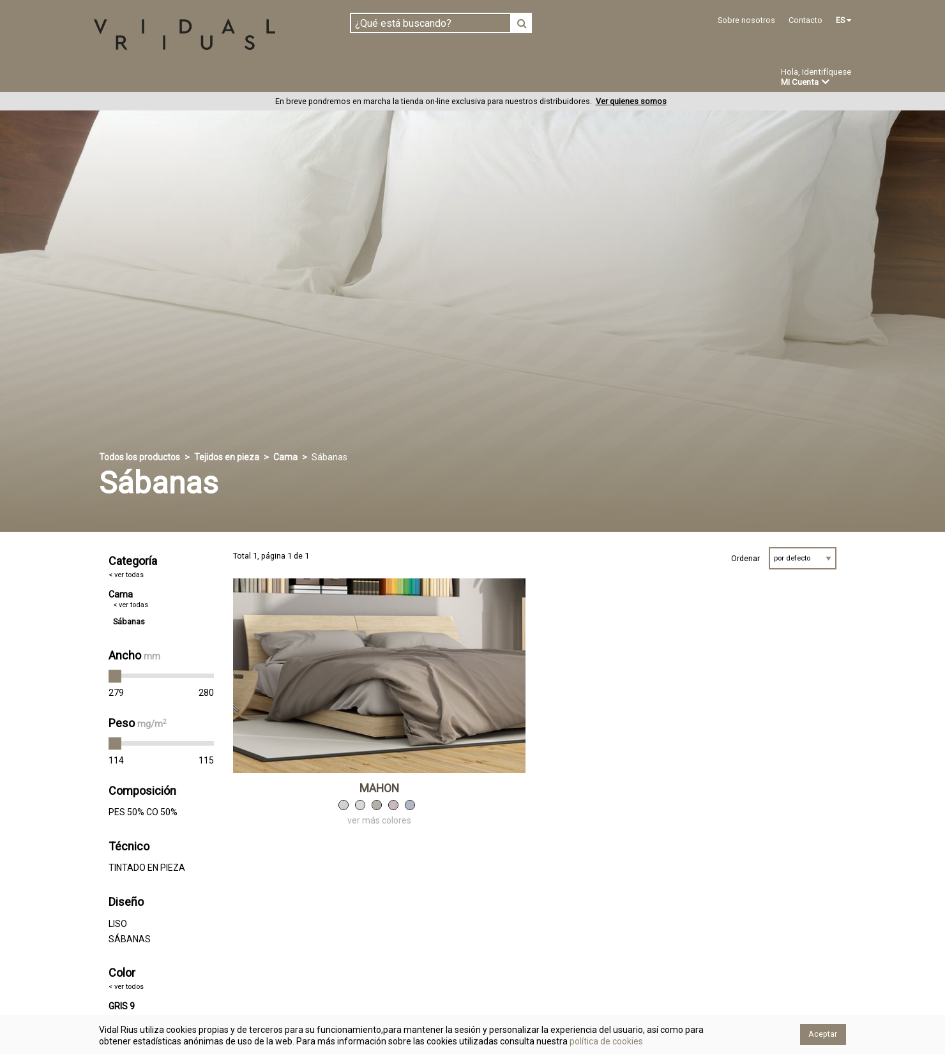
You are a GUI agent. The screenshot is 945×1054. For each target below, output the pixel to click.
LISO (118, 924)
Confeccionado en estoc (257, 78)
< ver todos (126, 987)
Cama (285, 458)
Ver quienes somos (631, 102)
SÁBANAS (130, 939)
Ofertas (551, 78)
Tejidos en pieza (136, 78)
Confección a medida (387, 78)
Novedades (485, 78)
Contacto (805, 20)
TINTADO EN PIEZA (147, 868)
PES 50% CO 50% (143, 813)
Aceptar (822, 1034)
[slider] (115, 676)
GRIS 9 (122, 1006)
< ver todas (126, 575)
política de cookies (605, 1041)
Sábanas (129, 622)
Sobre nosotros (746, 20)
